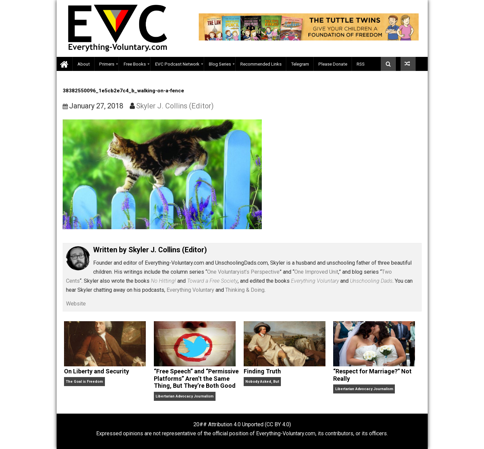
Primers (106, 64)
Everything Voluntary (190, 290)
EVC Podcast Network (177, 64)
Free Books (135, 64)
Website (76, 303)
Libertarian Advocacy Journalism (185, 396)
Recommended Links (261, 64)
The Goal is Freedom (84, 381)
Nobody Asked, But (262, 381)
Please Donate (332, 64)
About (83, 64)
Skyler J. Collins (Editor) (175, 106)
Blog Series (220, 64)
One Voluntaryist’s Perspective (243, 272)
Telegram (300, 64)
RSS (361, 64)
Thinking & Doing (244, 290)
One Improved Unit (316, 272)
